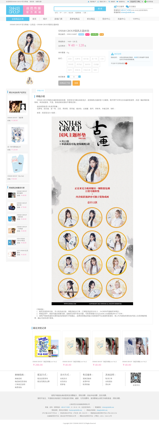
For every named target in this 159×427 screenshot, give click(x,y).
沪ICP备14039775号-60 (49, 413)
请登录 (32, 1)
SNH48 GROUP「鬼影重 (15, 118)
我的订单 (102, 1)
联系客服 (148, 1)
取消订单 (108, 378)
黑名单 (108, 384)
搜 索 (100, 9)
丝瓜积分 (63, 381)
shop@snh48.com (102, 410)
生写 (56, 13)
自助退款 (108, 381)
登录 (135, 57)
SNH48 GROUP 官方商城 (19, 25)
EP (61, 12)
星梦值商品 (75, 19)
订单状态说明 (20, 384)
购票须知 (18, 387)
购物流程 (18, 378)
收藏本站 (120, 1)
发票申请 (86, 381)
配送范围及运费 (44, 381)
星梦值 (62, 384)
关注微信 (132, 6)
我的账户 (92, 1)
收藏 (76, 83)
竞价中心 (106, 19)
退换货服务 (87, 378)
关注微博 (120, 6)
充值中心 (121, 19)
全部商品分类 (18, 19)
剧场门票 (58, 19)
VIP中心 (136, 19)
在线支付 (63, 378)
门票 (84, 13)
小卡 (65, 13)
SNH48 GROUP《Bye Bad (15, 176)
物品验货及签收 (21, 381)
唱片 (45, 19)
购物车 (111, 1)
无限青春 (78, 13)
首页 (34, 19)
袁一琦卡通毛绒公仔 (14, 147)
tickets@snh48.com (128, 12)
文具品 (32, 25)
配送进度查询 (43, 378)
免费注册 (38, 1)
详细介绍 (40, 91)
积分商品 (91, 19)
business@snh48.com (75, 410)
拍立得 (71, 13)
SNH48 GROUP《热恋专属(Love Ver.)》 (45, 361)
